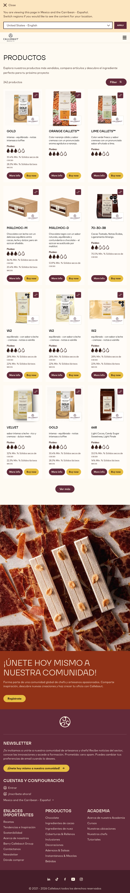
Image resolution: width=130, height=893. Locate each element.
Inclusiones (52, 839)
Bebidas (50, 861)
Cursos (92, 823)
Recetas (8, 821)
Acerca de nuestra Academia (106, 817)
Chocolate (52, 817)
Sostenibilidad (12, 832)
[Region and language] (58, 25)
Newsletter (10, 854)
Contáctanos (12, 849)
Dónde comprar (13, 860)
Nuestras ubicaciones (101, 828)
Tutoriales (94, 839)
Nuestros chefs (97, 834)
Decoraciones (54, 845)
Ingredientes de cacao (59, 823)
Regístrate (14, 698)
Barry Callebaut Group (18, 843)
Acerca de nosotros (16, 838)
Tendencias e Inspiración (19, 827)
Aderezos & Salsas (57, 850)
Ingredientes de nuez (59, 828)
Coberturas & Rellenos (60, 834)
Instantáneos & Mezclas (61, 855)
